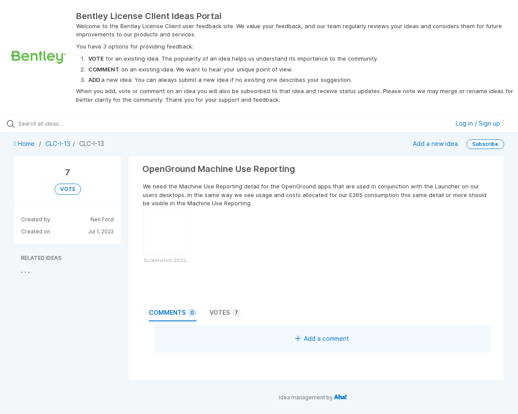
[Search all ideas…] (62, 123)
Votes (225, 312)
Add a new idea (435, 143)
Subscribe (485, 144)
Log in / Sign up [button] (480, 123)
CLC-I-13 (57, 143)
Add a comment (322, 338)
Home (25, 143)
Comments (172, 312)
